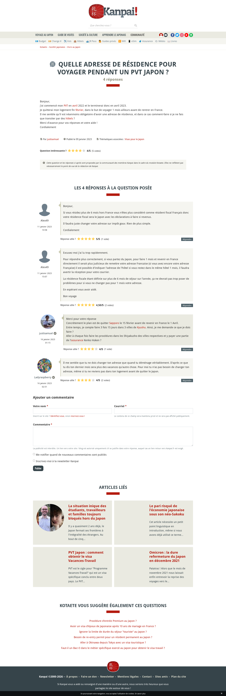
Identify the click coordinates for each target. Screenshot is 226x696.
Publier (38, 468)
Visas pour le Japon (134, 139)
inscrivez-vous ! (78, 416)
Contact (147, 676)
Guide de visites (66, 35)
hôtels (69, 118)
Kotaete (43, 47)
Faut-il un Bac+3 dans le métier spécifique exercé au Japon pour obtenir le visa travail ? (113, 648)
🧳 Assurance (146, 41)
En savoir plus (140, 693)
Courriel (120, 406)
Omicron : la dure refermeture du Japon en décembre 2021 (167, 556)
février (79, 110)
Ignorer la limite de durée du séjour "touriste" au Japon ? (113, 631)
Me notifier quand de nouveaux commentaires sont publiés (71, 454)
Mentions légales (128, 676)
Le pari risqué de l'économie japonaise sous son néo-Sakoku (166, 510)
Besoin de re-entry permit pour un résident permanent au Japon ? (113, 637)
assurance (77, 340)
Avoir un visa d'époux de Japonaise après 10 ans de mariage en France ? (113, 626)
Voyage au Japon (44, 35)
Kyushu (141, 327)
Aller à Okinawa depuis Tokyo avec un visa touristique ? (113, 642)
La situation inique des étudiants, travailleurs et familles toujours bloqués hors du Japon (87, 512)
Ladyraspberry (42, 377)
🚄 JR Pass (91, 41)
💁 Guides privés (107, 41)
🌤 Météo (160, 41)
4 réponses (113, 79)
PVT (66, 105)
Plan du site (178, 676)
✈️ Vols (67, 41)
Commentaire (42, 424)
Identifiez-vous (57, 416)
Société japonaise (57, 47)
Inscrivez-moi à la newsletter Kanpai (57, 461)
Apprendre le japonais (114, 35)
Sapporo (114, 323)
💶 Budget (40, 41)
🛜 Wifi (122, 41)
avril (75, 105)
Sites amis (161, 676)
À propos (72, 676)
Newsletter (107, 676)
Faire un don (89, 676)
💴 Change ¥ (54, 41)
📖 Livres (172, 41)
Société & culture (88, 35)
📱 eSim (132, 41)
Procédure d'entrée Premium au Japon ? (113, 621)
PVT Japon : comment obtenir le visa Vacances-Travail (85, 556)
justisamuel (53, 139)
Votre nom (40, 406)
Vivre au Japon (73, 47)
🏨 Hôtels (79, 41)
